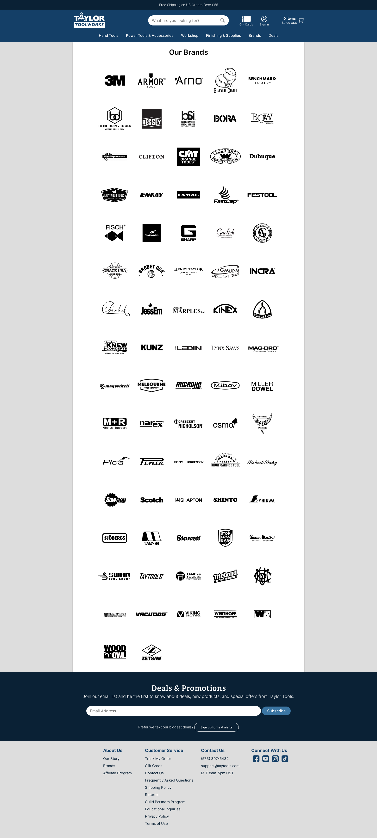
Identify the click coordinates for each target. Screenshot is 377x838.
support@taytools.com (220, 765)
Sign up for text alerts (216, 727)
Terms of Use (156, 823)
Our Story (111, 758)
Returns (151, 794)
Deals (273, 35)
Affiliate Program (117, 773)
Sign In (264, 20)
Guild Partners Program (165, 801)
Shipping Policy (158, 787)
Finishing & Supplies (223, 35)
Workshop (189, 35)
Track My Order (158, 758)
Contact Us (154, 773)
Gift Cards (246, 22)
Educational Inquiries (163, 809)
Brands (255, 35)
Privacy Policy (157, 816)
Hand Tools (108, 35)
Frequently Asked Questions (169, 780)
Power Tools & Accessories (149, 35)
